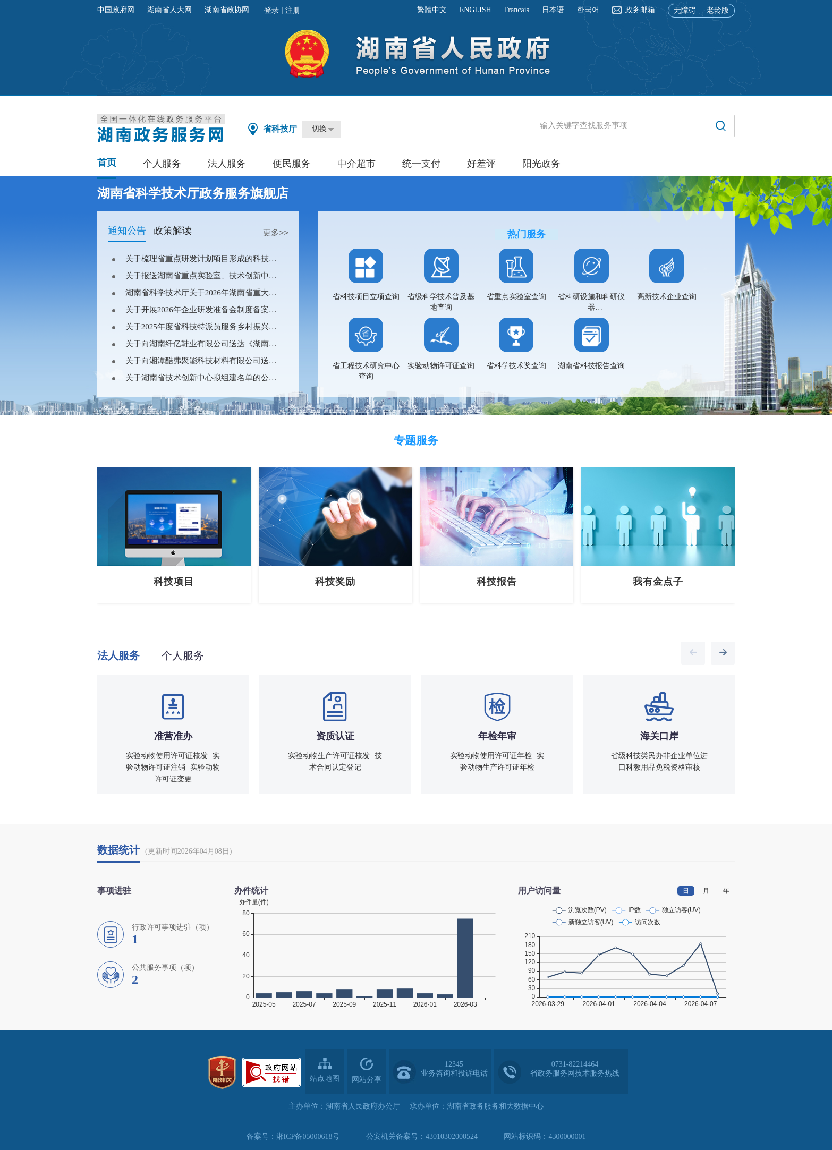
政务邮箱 (640, 10)
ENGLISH (475, 10)
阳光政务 (541, 163)
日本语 (553, 10)
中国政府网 (115, 10)
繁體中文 (432, 10)
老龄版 (718, 10)
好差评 (481, 163)
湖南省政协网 (227, 10)
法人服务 (227, 163)
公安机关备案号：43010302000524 (422, 1136)
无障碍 (685, 10)
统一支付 (421, 163)
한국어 (588, 10)
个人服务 (162, 163)
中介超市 (356, 163)
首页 (106, 162)
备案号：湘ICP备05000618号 (293, 1136)
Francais (516, 10)
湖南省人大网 (169, 10)
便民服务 (292, 163)
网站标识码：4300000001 (544, 1136)
